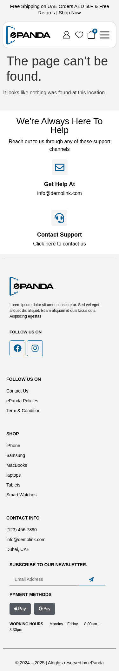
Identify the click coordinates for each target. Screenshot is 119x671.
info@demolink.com (59, 193)
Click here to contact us (59, 243)
